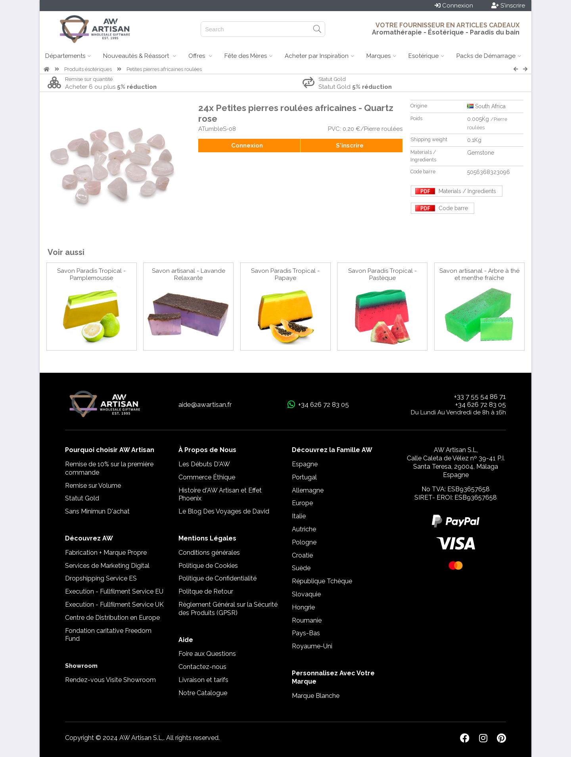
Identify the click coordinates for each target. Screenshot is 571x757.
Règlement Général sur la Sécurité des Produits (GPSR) (228, 609)
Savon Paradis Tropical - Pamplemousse (91, 274)
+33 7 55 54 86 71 (480, 397)
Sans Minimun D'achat (97, 511)
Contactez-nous (202, 667)
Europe (302, 503)
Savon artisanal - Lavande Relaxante (188, 274)
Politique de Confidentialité (217, 578)
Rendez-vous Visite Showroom (110, 680)
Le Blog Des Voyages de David (223, 511)
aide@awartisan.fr (205, 404)
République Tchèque (322, 581)
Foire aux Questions (207, 653)
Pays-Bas (306, 633)
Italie (299, 516)
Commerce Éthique (206, 477)
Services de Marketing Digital (107, 565)
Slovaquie (306, 594)
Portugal (304, 477)
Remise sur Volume (93, 485)
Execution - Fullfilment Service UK (114, 604)
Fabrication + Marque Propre (106, 552)
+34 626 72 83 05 (480, 404)
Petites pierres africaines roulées (164, 69)
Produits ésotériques (88, 69)
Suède (301, 568)
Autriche (304, 529)
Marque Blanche (315, 696)
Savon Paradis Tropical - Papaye (285, 274)
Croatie (302, 555)
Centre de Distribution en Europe (112, 617)
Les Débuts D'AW (204, 464)
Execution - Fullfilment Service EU (114, 591)
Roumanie (307, 620)
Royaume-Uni (312, 646)
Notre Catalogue (202, 693)
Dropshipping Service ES (101, 578)
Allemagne (308, 490)
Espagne (305, 464)
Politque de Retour (205, 591)
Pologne (304, 542)
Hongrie (303, 607)
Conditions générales (209, 552)
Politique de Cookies (208, 565)
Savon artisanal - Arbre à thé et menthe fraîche (479, 274)
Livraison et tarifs (203, 680)
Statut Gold (82, 498)
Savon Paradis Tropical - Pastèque (382, 274)
